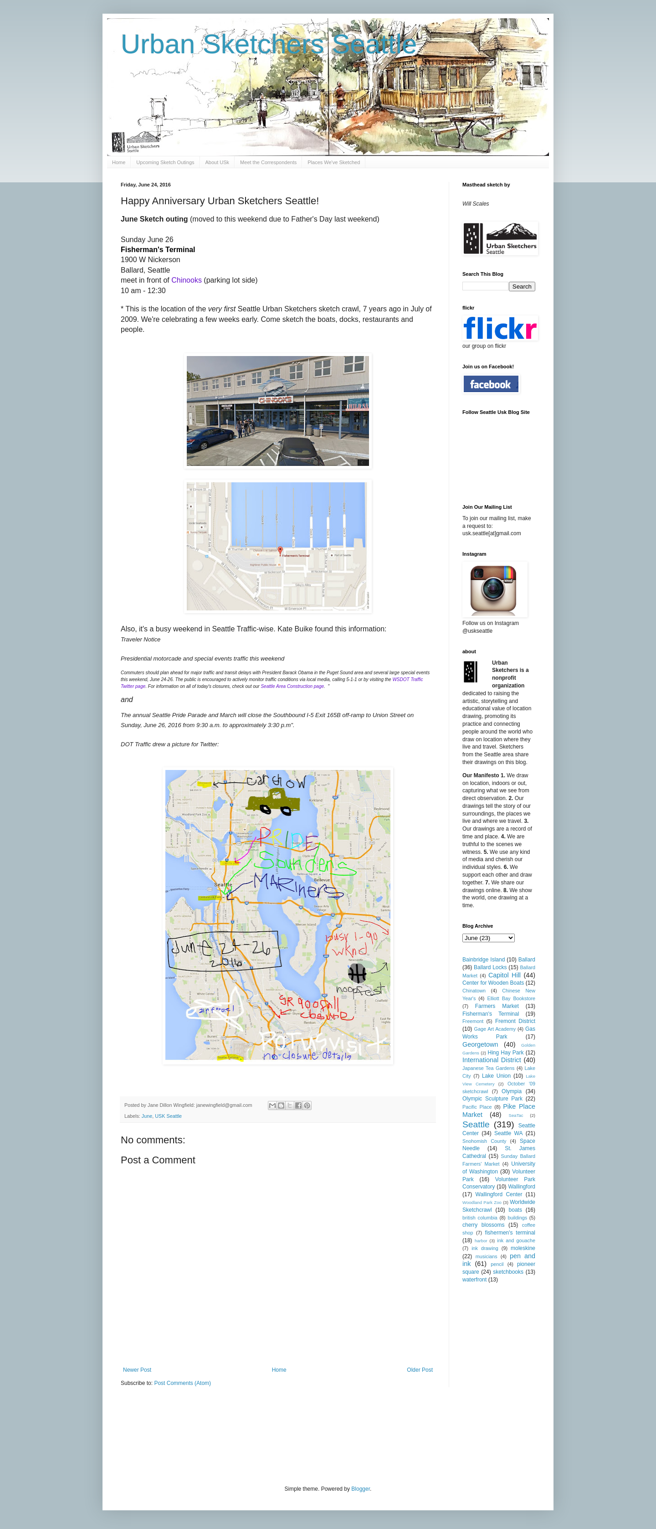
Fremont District (515, 1021)
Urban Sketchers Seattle (269, 44)
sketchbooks (508, 1272)
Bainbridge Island (483, 959)
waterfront (474, 1279)
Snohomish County (484, 1141)
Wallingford (521, 1186)
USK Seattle (168, 1116)
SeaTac (516, 1115)
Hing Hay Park (506, 1052)
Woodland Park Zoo (482, 1202)
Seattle (476, 1124)
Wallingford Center (499, 1194)
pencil (497, 1264)
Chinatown (474, 990)
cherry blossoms (483, 1225)
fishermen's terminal (510, 1232)
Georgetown (480, 1044)
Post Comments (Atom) (182, 1383)
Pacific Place (477, 1107)
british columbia (479, 1217)
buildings (517, 1217)
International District (491, 1060)
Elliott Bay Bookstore (511, 998)
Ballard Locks (490, 967)
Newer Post (137, 1370)
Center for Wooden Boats (493, 983)
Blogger (360, 1489)
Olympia (512, 1091)
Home (118, 162)
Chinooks (186, 280)
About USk (217, 162)
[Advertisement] (286, 1435)
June (147, 1116)
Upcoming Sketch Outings (165, 162)
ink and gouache (516, 1240)
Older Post (420, 1370)
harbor (481, 1240)
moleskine (523, 1248)
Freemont (472, 1021)
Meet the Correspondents (268, 162)
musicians (486, 1256)
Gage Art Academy (495, 1029)
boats (515, 1210)
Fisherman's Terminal (490, 1014)
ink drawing (485, 1248)
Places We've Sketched (334, 162)
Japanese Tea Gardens (488, 1068)
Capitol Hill (504, 975)
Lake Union (496, 1076)
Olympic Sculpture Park (492, 1098)
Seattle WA (508, 1133)
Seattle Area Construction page (292, 686)
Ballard (526, 959)
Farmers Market (497, 1006)
